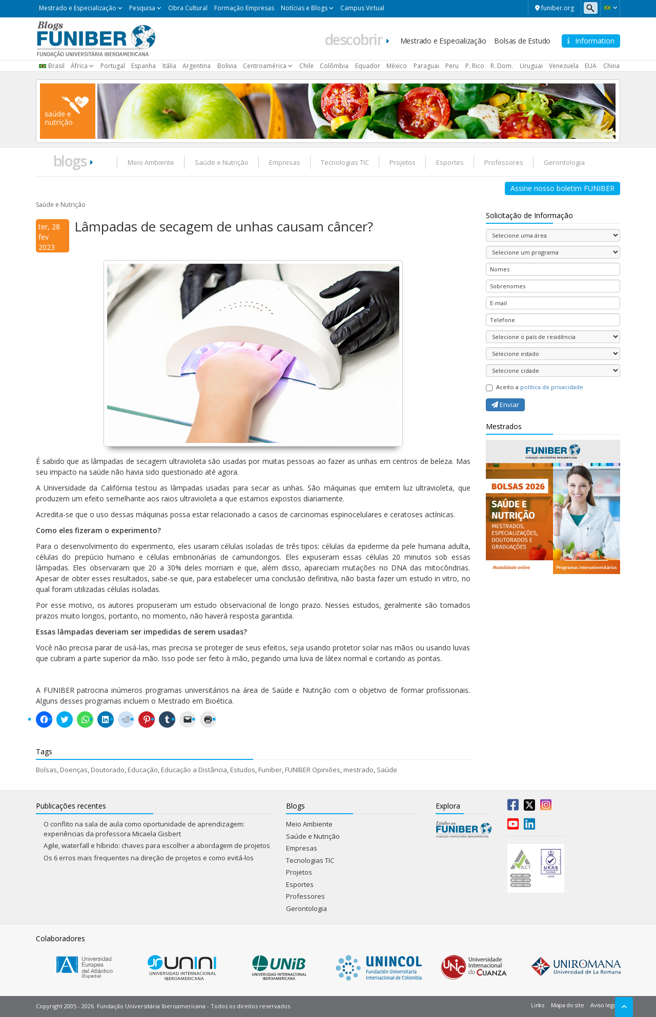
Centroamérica (264, 65)
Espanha (143, 65)
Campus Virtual (362, 8)
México (396, 65)
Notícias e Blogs (304, 8)
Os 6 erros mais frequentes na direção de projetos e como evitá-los (149, 857)
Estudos (242, 769)
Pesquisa (142, 8)
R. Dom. (501, 65)
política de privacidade (551, 387)
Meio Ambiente (151, 162)
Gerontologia (564, 162)
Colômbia (334, 65)
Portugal (112, 65)
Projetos (402, 162)
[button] (610, 7)
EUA (591, 65)
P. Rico (474, 65)
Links (537, 1005)
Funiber (270, 769)
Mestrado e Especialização (77, 8)
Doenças (74, 769)
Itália (169, 65)
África (79, 65)
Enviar (505, 404)
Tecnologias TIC (345, 162)
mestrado (358, 769)
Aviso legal (604, 1005)
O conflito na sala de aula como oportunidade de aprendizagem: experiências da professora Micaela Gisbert (144, 828)
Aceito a (534, 387)
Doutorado (108, 769)
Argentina (196, 65)
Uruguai (531, 65)
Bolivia (227, 65)
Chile (306, 65)
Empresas (284, 162)
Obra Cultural (188, 8)
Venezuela (564, 65)
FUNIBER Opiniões (312, 769)
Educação (143, 769)
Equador (367, 65)
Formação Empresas (244, 8)
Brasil (56, 65)
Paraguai (426, 65)
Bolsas (46, 769)
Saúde (387, 769)
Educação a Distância (194, 769)
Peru (452, 65)
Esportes (450, 162)
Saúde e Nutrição (222, 162)
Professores (503, 162)
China (611, 65)
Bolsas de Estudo (522, 41)
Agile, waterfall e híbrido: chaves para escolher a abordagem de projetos (157, 845)
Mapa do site (567, 1005)
